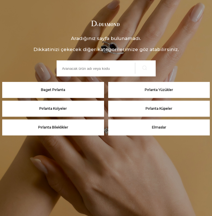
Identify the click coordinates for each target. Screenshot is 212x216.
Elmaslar (159, 127)
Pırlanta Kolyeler (53, 108)
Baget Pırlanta (53, 90)
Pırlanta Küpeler (158, 108)
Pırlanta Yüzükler (159, 90)
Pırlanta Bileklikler (53, 127)
